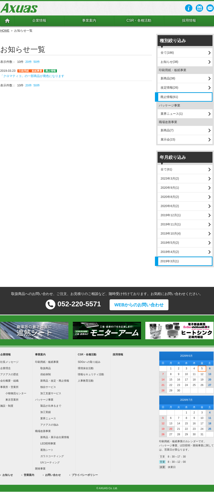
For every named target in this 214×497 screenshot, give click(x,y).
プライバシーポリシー (85, 474)
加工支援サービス (50, 393)
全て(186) (167, 52)
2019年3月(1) (169, 261)
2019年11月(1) (171, 224)
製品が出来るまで (50, 405)
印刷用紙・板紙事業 (47, 361)
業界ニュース (48, 418)
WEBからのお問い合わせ (139, 304)
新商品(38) (168, 78)
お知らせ (7, 474)
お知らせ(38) (169, 61)
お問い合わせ (53, 474)
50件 (37, 61)
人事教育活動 (85, 380)
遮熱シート (46, 449)
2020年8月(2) (170, 197)
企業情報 (39, 20)
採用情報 (189, 20)
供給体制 (45, 374)
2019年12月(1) (171, 215)
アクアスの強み (49, 424)
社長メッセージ (9, 361)
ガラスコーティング (52, 456)
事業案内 (89, 20)
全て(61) (166, 169)
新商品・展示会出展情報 (54, 437)
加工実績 (45, 412)
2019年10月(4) (171, 233)
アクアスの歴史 (9, 374)
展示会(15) (168, 139)
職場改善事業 (43, 431)
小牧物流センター (15, 393)
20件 (28, 61)
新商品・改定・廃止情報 (54, 380)
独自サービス (48, 387)
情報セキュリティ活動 (91, 374)
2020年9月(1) (170, 187)
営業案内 (29, 474)
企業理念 (5, 368)
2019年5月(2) (170, 242)
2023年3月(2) (170, 178)
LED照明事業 (48, 443)
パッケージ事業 (44, 399)
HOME (4, 30)
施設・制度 (6, 405)
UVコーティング (50, 462)
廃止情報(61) (169, 97)
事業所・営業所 (9, 387)
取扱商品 (45, 368)
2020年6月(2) (170, 206)
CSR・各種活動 (139, 20)
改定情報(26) (169, 87)
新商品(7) (167, 130)
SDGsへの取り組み (89, 361)
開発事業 (40, 468)
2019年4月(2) (170, 252)
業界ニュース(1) (172, 113)
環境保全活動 (85, 368)
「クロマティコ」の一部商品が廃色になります (32, 76)
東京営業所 (12, 399)
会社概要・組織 (9, 380)
